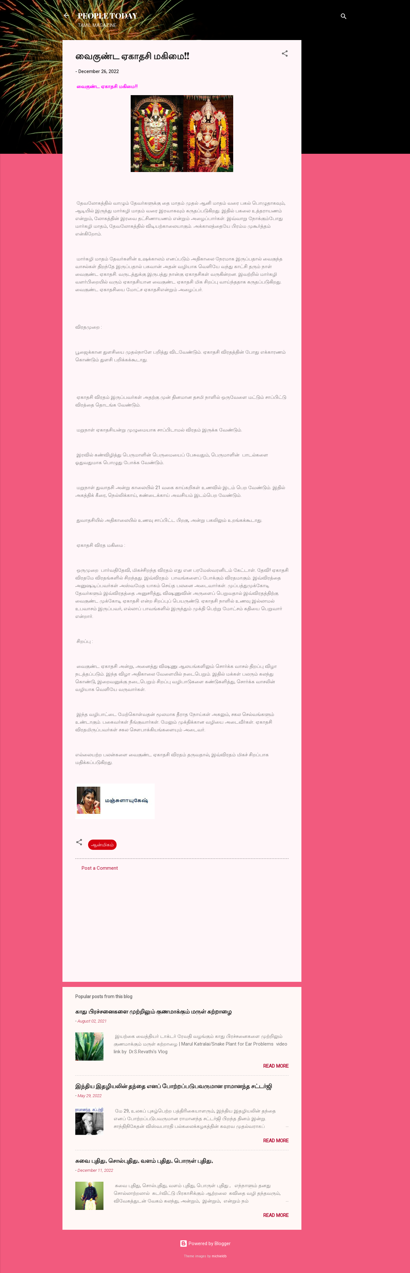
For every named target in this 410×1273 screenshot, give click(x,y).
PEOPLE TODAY (107, 15)
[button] (285, 55)
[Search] (344, 17)
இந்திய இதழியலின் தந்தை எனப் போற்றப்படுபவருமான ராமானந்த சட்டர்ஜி (173, 1086)
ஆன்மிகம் (102, 845)
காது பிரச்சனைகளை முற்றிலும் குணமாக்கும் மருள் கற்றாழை (153, 1011)
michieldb (219, 1256)
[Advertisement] (327, 136)
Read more (276, 1066)
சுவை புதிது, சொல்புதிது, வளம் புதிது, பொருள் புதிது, (144, 1160)
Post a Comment (100, 868)
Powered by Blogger (205, 1243)
